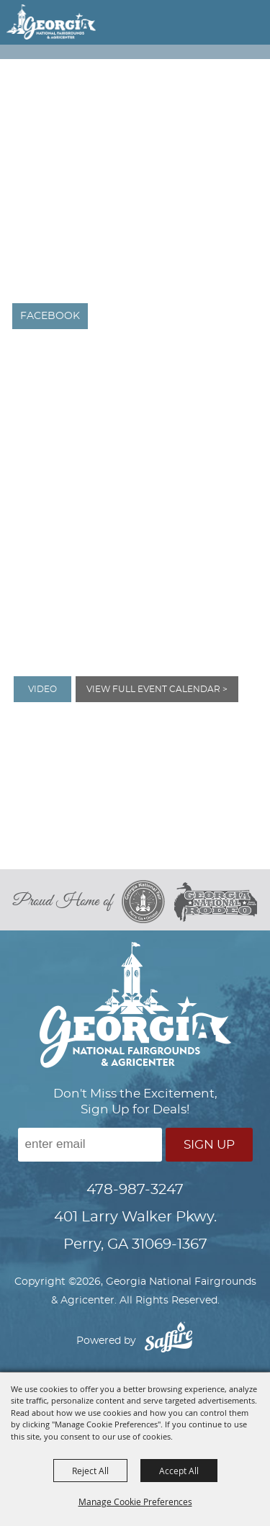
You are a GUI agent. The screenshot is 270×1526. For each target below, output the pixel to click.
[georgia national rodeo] (215, 902)
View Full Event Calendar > (157, 689)
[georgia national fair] (148, 901)
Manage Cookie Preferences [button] (135, 1501)
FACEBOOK (50, 316)
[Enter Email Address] (90, 1145)
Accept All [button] (179, 1470)
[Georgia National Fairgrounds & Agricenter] (51, 21)
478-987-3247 (135, 1189)
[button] (231, 24)
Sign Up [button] (209, 1145)
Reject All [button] (90, 1470)
